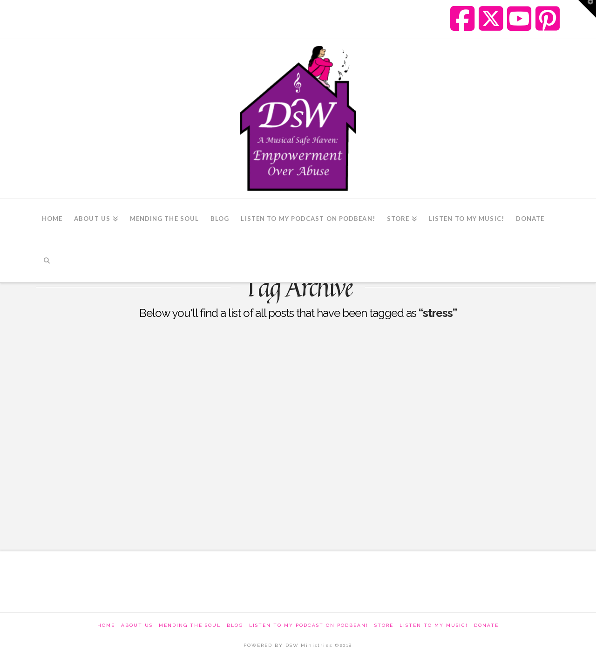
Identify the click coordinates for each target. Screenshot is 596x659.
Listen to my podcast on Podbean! (308, 625)
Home (106, 625)
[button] (587, 9)
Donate (486, 625)
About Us (137, 625)
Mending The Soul (190, 625)
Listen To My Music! (434, 625)
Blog (235, 625)
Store (383, 625)
